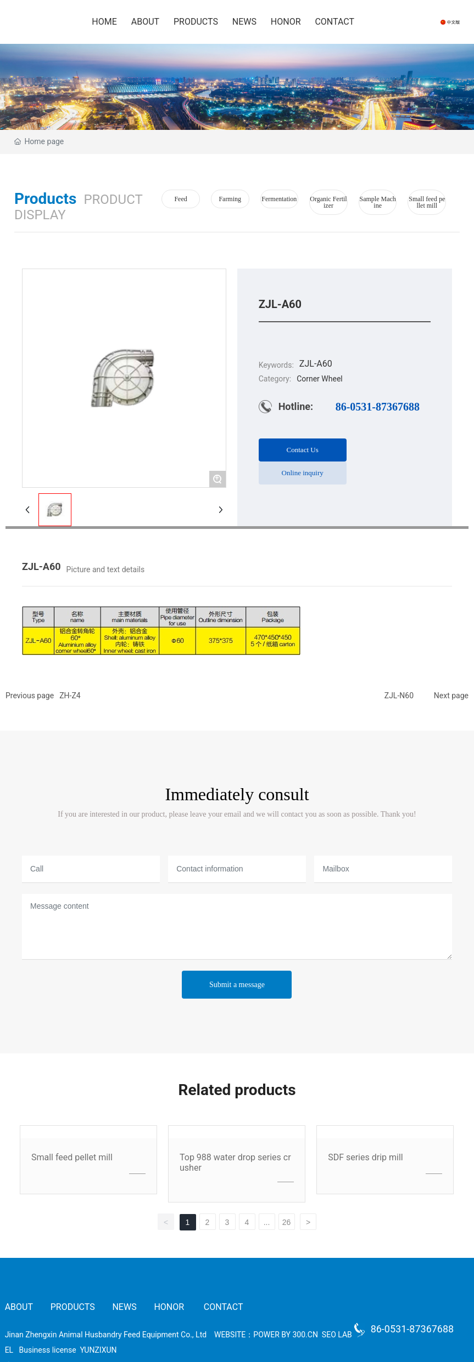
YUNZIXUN (98, 1350)
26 (286, 1222)
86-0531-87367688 (378, 407)
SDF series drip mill (365, 1157)
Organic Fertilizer (328, 202)
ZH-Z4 (70, 695)
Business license (47, 1350)
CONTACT (223, 1307)
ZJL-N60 (399, 695)
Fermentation (279, 199)
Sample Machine (377, 202)
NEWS (124, 1307)
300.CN (305, 1334)
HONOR (169, 1307)
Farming (230, 199)
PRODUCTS (73, 1307)
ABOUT (20, 1307)
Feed (180, 199)
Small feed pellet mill (427, 202)
